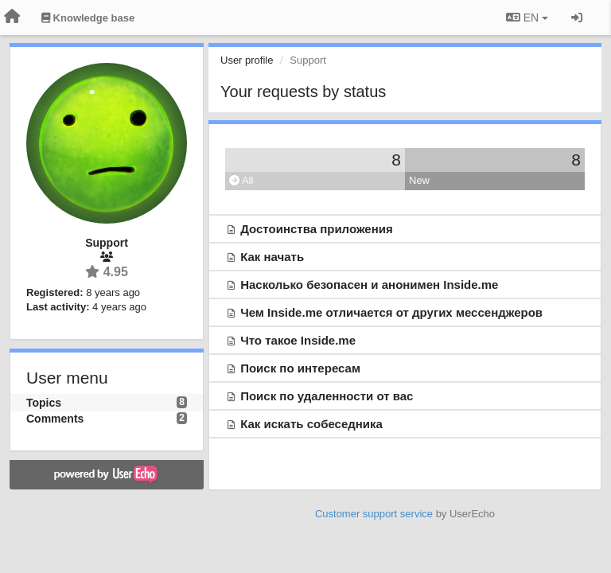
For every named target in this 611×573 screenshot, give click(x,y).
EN (527, 17)
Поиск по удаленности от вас (326, 396)
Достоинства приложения (316, 229)
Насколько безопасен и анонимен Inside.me (369, 284)
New (419, 180)
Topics (43, 402)
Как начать (272, 256)
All (241, 180)
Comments (55, 418)
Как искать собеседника (311, 424)
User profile (246, 60)
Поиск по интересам (300, 368)
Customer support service (374, 514)
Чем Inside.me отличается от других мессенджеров (391, 312)
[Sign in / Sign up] (576, 17)
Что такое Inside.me (298, 340)
